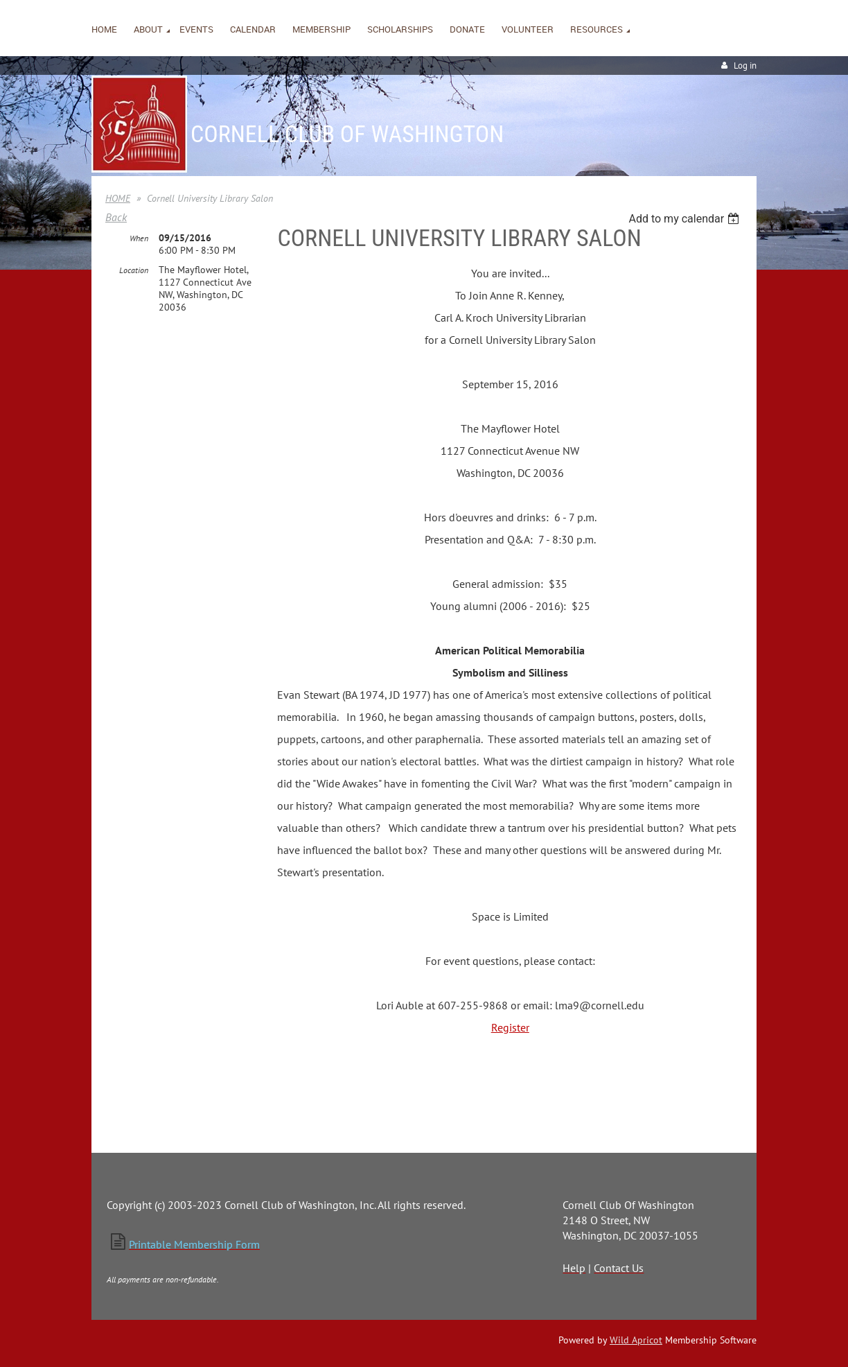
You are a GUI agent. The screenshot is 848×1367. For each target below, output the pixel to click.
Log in (745, 65)
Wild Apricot (636, 1340)
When (139, 238)
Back (116, 217)
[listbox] (685, 218)
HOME (117, 198)
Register (510, 1027)
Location (133, 270)
